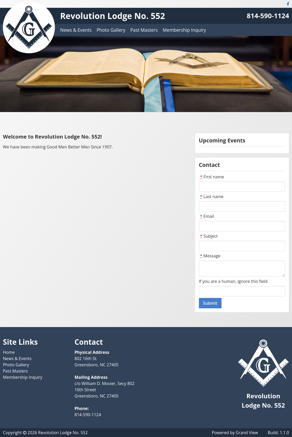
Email (206, 216)
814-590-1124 (268, 15)
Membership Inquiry (184, 30)
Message (209, 256)
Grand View (247, 432)
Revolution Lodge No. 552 (112, 15)
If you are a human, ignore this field (233, 281)
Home (9, 352)
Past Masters (144, 30)
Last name (211, 196)
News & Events (76, 30)
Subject (208, 236)
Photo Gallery (110, 30)
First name (211, 177)
